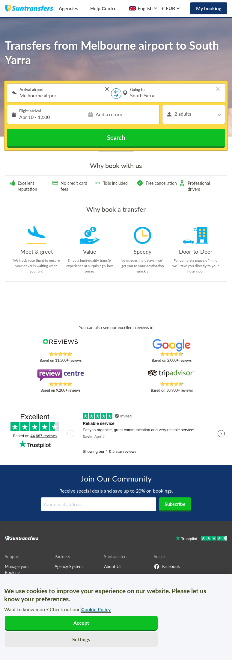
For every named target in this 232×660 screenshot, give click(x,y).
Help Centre (103, 8)
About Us (112, 566)
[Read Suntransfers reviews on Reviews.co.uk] (60, 345)
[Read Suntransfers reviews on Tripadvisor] (171, 375)
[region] (116, 617)
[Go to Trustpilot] (201, 538)
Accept (81, 623)
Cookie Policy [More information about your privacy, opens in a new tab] (96, 609)
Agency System (69, 566)
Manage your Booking (17, 569)
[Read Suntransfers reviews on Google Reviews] (171, 345)
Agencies (68, 8)
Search (116, 137)
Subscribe (175, 504)
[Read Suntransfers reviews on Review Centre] (60, 375)
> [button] (107, 89)
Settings (81, 639)
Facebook (167, 567)
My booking (208, 8)
